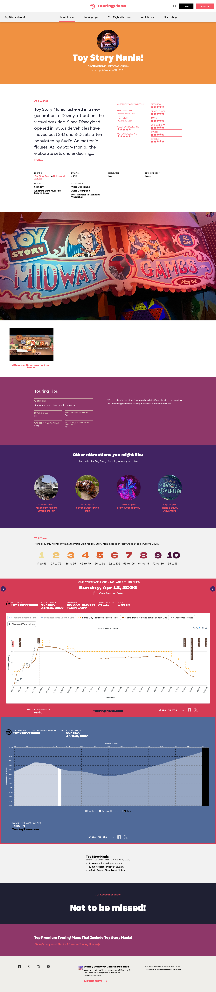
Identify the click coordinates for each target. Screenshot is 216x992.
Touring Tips (91, 17)
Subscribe (205, 6)
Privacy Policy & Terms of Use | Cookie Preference (163, 969)
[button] (194, 628)
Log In (186, 6)
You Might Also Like (119, 17)
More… (38, 159)
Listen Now (96, 981)
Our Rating (170, 17)
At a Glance (67, 17)
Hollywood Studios (118, 66)
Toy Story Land (42, 176)
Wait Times (147, 17)
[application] (108, 663)
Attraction (97, 66)
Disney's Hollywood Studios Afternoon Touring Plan (67, 944)
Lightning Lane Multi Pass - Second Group (48, 191)
